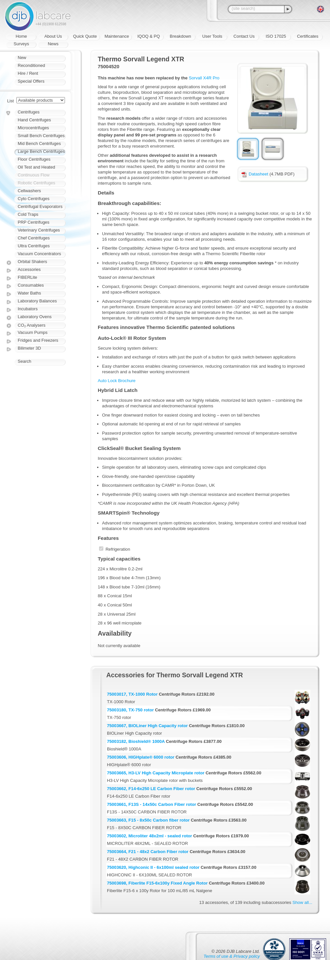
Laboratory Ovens (35, 316)
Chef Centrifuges (34, 237)
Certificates (307, 36)
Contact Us (244, 36)
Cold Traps (28, 214)
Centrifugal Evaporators (40, 206)
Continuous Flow (34, 175)
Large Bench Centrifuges (41, 151)
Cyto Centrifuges (34, 198)
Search (24, 361)
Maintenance (117, 36)
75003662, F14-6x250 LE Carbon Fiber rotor (151, 788)
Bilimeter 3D (29, 348)
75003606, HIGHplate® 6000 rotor (141, 757)
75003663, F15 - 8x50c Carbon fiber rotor (148, 820)
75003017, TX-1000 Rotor (132, 694)
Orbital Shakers (32, 261)
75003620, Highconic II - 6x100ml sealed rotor (153, 867)
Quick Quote (85, 36)
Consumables (31, 285)
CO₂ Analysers (31, 325)
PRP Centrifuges (34, 222)
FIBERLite (27, 277)
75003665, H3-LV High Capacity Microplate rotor (155, 772)
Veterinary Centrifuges (39, 230)
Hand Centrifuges (34, 119)
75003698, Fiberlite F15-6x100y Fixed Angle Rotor (157, 883)
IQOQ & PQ (148, 36)
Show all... (302, 902)
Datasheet (254, 174)
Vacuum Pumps (33, 332)
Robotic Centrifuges (36, 182)
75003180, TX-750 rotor (130, 709)
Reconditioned (31, 65)
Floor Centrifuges (34, 159)
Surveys (21, 43)
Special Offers (31, 81)
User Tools (212, 36)
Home (21, 36)
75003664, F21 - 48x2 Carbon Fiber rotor (147, 851)
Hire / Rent (28, 73)
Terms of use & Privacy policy (232, 956)
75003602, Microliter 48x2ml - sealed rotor (149, 835)
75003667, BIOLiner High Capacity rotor (147, 725)
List (10, 100)
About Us (53, 36)
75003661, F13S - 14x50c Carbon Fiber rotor (151, 804)
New (22, 57)
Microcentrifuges (33, 127)
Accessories (29, 269)
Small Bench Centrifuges (41, 135)
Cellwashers (29, 190)
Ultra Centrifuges (34, 245)
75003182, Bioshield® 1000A (136, 741)
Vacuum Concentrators (39, 253)
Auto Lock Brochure (116, 380)
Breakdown (180, 36)
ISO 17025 (276, 36)
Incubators (28, 308)
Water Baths (29, 293)
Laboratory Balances (37, 300)
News (53, 43)
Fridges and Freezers (38, 340)
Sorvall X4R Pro (204, 77)
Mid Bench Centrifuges (39, 143)
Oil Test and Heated (36, 167)
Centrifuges (28, 112)
